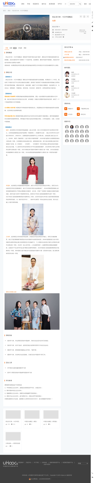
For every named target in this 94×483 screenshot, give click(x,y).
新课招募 (52, 4)
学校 (28, 4)
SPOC (60, 4)
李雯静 (73, 79)
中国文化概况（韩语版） (50, 421)
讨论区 (21, 48)
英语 (9, 10)
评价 (26, 48)
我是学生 (28, 462)
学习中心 (92, 14)
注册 (90, 4)
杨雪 (72, 86)
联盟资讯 (36, 4)
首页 (4, 10)
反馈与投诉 (47, 464)
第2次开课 (56, 26)
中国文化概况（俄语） (31, 421)
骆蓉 (72, 72)
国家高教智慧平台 (55, 462)
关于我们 (36, 462)
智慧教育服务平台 (68, 462)
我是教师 (21, 462)
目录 (13, 48)
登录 (85, 4)
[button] (72, 47)
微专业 (44, 4)
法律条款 (44, 462)
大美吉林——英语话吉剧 (13, 443)
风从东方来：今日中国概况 (13, 421)
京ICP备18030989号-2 (58, 479)
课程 (22, 4)
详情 (7, 48)
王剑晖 (73, 93)
